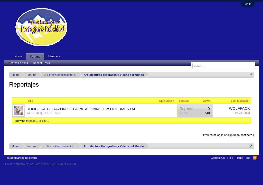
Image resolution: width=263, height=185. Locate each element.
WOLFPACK (34, 113)
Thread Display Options (131, 128)
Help (230, 157)
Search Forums (18, 62)
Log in (247, 3)
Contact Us (218, 157)
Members (54, 56)
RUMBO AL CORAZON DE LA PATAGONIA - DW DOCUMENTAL (81, 109)
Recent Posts (41, 62)
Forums (35, 56)
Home (18, 56)
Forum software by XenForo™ (41, 163)
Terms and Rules (247, 163)
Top (248, 157)
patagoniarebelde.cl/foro (21, 157)
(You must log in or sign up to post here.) (228, 134)
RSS (255, 158)
